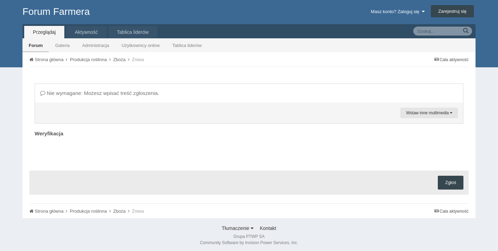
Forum (36, 45)
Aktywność (86, 32)
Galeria (62, 45)
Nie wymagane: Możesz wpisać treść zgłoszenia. (99, 93)
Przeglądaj (44, 32)
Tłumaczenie (237, 228)
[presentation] (87, 151)
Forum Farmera (56, 11)
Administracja (95, 45)
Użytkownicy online (140, 45)
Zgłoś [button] (450, 182)
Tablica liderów (187, 45)
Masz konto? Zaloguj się (397, 11)
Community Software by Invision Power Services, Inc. (249, 242)
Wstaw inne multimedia (429, 112)
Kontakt (268, 228)
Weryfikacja (49, 133)
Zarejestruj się (452, 11)
